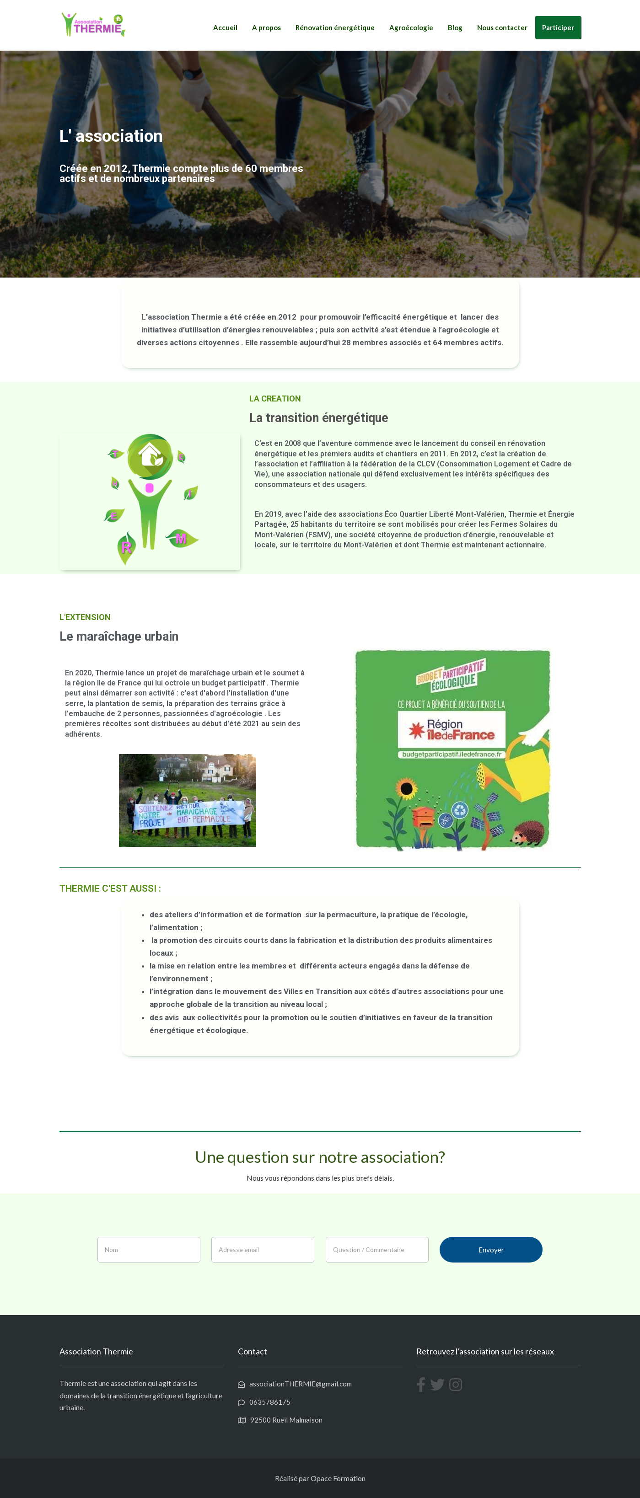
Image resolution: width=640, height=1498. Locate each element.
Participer (558, 27)
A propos (266, 27)
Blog (455, 27)
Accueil (225, 27)
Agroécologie (411, 27)
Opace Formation (338, 1478)
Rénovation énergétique (335, 27)
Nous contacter (502, 27)
